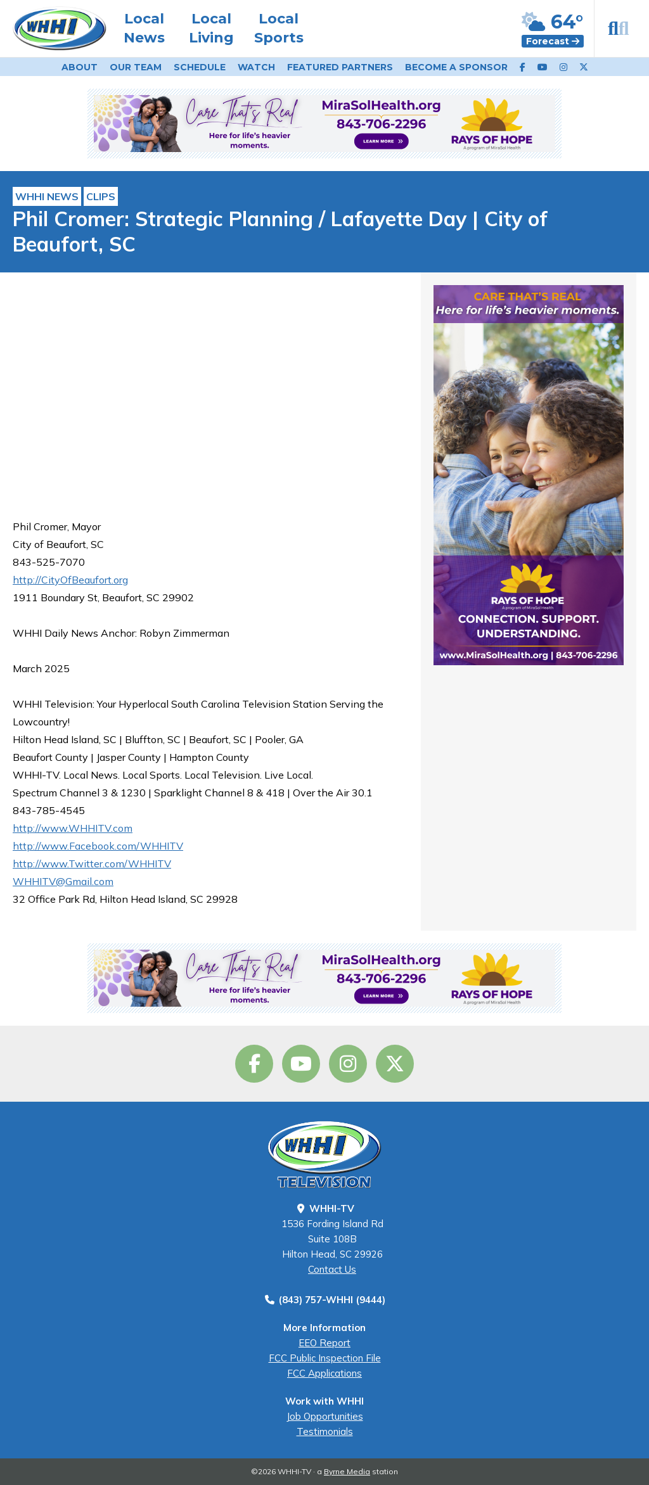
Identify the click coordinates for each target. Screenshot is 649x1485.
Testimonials (325, 1431)
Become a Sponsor (456, 67)
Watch (256, 67)
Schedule (200, 67)
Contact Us (332, 1269)
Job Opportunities (324, 1416)
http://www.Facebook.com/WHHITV (98, 845)
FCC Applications (324, 1373)
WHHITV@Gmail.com (63, 881)
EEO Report (324, 1343)
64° (552, 22)
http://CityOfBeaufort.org (70, 579)
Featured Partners (340, 67)
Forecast (552, 41)
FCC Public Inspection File (325, 1358)
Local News (144, 28)
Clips (100, 196)
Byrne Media (347, 1471)
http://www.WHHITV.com (72, 828)
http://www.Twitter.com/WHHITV (92, 863)
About (79, 67)
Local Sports (279, 28)
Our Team (136, 67)
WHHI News (47, 196)
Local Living (211, 28)
